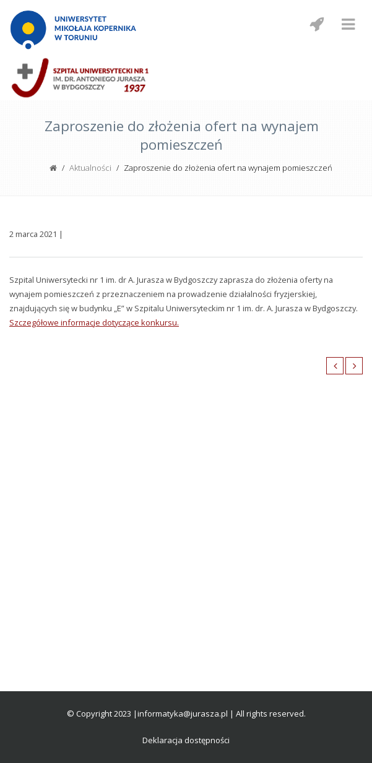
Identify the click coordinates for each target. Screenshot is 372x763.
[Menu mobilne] (348, 24)
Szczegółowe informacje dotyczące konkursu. (94, 322)
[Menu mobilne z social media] (316, 24)
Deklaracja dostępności (186, 740)
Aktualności (90, 167)
